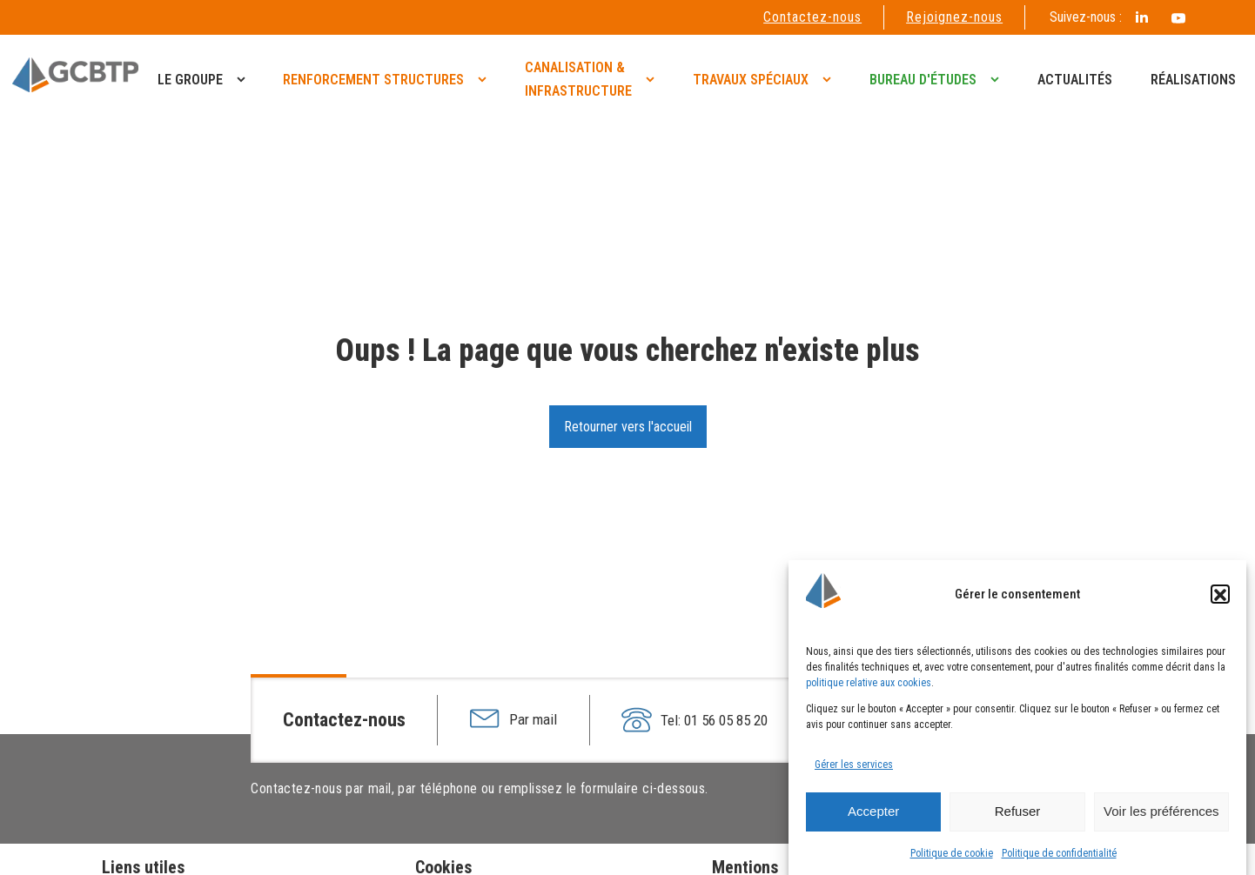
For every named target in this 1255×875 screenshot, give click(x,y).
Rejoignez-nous (954, 17)
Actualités (1074, 79)
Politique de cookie (951, 858)
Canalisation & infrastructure (578, 79)
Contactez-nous (812, 17)
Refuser (1018, 817)
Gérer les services (854, 770)
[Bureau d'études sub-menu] (998, 79)
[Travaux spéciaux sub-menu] (830, 79)
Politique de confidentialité (1059, 858)
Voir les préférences (1161, 817)
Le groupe (190, 79)
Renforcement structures (373, 79)
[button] (1220, 600)
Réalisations (1193, 79)
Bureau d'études (922, 79)
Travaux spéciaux (751, 79)
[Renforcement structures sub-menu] (485, 79)
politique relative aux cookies (868, 688)
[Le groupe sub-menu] (244, 79)
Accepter (873, 817)
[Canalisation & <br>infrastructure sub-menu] (653, 79)
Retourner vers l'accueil (628, 426)
